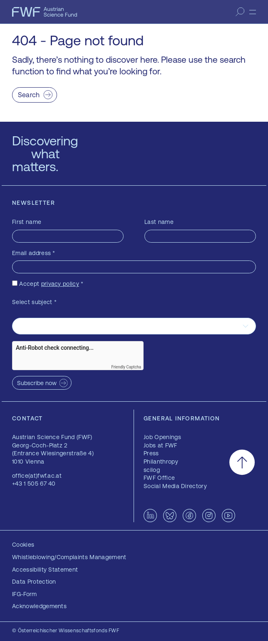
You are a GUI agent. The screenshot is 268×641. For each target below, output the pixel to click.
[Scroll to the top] (242, 462)
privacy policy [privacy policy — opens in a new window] (60, 283)
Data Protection (34, 581)
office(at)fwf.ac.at (37, 475)
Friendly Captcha (126, 367)
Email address (33, 253)
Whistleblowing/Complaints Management (69, 557)
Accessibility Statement (45, 569)
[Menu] (252, 12)
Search (29, 94)
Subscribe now (37, 383)
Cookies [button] (23, 544)
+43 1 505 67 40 (34, 483)
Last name (159, 222)
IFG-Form (24, 594)
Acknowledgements (39, 606)
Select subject (34, 302)
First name (26, 222)
